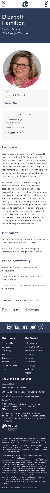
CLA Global (21, 458)
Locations (6, 347)
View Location (11, 133)
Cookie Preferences (10, 400)
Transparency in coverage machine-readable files (20, 488)
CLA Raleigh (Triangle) (15, 33)
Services (29, 358)
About (5, 354)
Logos (5, 369)
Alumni (5, 362)
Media (28, 373)
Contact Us (7, 343)
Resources (30, 362)
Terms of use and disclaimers (14, 388)
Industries (29, 354)
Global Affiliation (10, 366)
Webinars (29, 369)
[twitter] (17, 327)
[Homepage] (25, 4)
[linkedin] (9, 327)
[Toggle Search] (46, 4)
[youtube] (33, 327)
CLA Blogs (30, 366)
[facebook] (25, 327)
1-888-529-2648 (22, 379)
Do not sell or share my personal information (21, 396)
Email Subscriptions (34, 351)
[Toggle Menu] (3, 4)
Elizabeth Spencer (14, 451)
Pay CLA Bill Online (34, 347)
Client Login (31, 343)
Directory (6, 351)
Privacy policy (8, 384)
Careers (6, 358)
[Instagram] (41, 327)
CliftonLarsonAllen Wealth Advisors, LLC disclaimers (23, 392)
